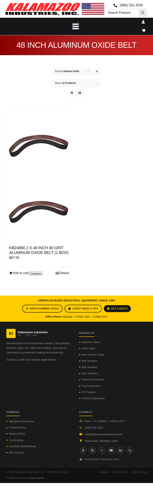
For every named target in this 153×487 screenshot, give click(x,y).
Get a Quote (117, 308)
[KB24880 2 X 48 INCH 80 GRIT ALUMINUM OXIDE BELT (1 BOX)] (39, 175)
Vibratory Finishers (93, 379)
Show (65, 83)
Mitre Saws (88, 348)
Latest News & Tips (83, 308)
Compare (35, 273)
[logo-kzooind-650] (55, 4)
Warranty (104, 472)
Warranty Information (21, 421)
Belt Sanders (89, 367)
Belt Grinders (90, 360)
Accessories (16, 440)
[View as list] (80, 93)
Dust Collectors (91, 385)
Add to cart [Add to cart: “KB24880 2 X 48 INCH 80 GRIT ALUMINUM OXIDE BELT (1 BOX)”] (21, 273)
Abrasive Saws (91, 342)
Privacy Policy (17, 427)
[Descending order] (97, 71)
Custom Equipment (93, 398)
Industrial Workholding (22, 446)
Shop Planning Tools (42, 308)
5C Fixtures (89, 392)
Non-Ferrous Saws (93, 354)
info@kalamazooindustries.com (103, 434)
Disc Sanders (90, 373)
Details (64, 273)
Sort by (67, 71)
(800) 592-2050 (94, 427)
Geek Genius (37, 478)
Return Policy (17, 433)
